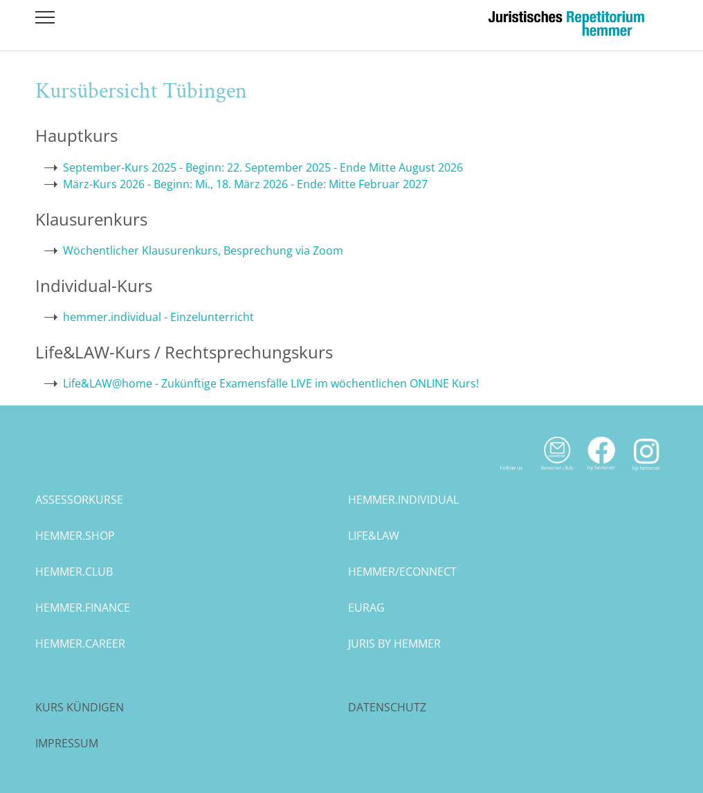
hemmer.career (80, 643)
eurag (366, 607)
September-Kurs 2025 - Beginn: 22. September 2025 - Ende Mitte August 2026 (263, 167)
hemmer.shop (75, 535)
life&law (373, 535)
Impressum (66, 743)
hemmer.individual (403, 499)
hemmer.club (74, 571)
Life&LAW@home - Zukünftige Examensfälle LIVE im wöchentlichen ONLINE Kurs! (271, 383)
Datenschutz (387, 707)
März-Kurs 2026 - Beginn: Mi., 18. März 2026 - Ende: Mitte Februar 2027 (245, 184)
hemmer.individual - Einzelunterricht (158, 317)
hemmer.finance (82, 607)
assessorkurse (79, 499)
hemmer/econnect (402, 571)
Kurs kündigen (79, 707)
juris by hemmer (394, 643)
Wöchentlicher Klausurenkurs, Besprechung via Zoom (203, 250)
